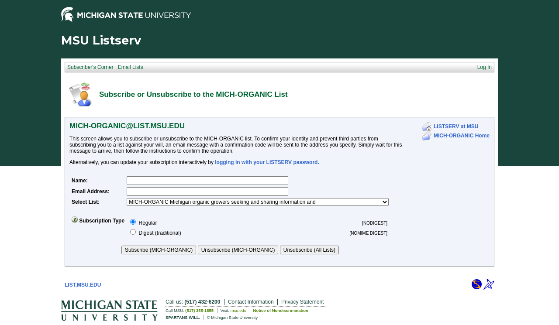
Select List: (86, 202)
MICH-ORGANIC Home (462, 136)
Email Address (90, 191)
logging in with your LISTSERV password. (267, 162)
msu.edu (238, 310)
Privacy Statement (302, 302)
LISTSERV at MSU (456, 126)
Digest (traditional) (159, 233)
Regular (147, 223)
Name (79, 181)
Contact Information (251, 302)
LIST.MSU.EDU (83, 285)
